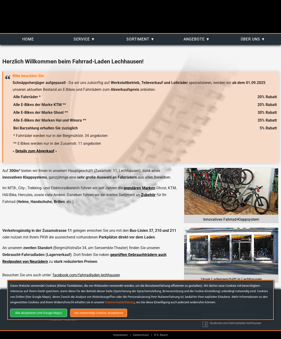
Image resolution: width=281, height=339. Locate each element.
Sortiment (137, 39)
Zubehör (148, 195)
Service (82, 39)
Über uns (250, 39)
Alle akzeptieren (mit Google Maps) (38, 313)
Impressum (120, 335)
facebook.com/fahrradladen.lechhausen (86, 275)
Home (28, 39)
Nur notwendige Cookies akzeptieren (98, 313)
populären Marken (139, 188)
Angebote (194, 39)
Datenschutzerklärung (120, 302)
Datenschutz (141, 335)
